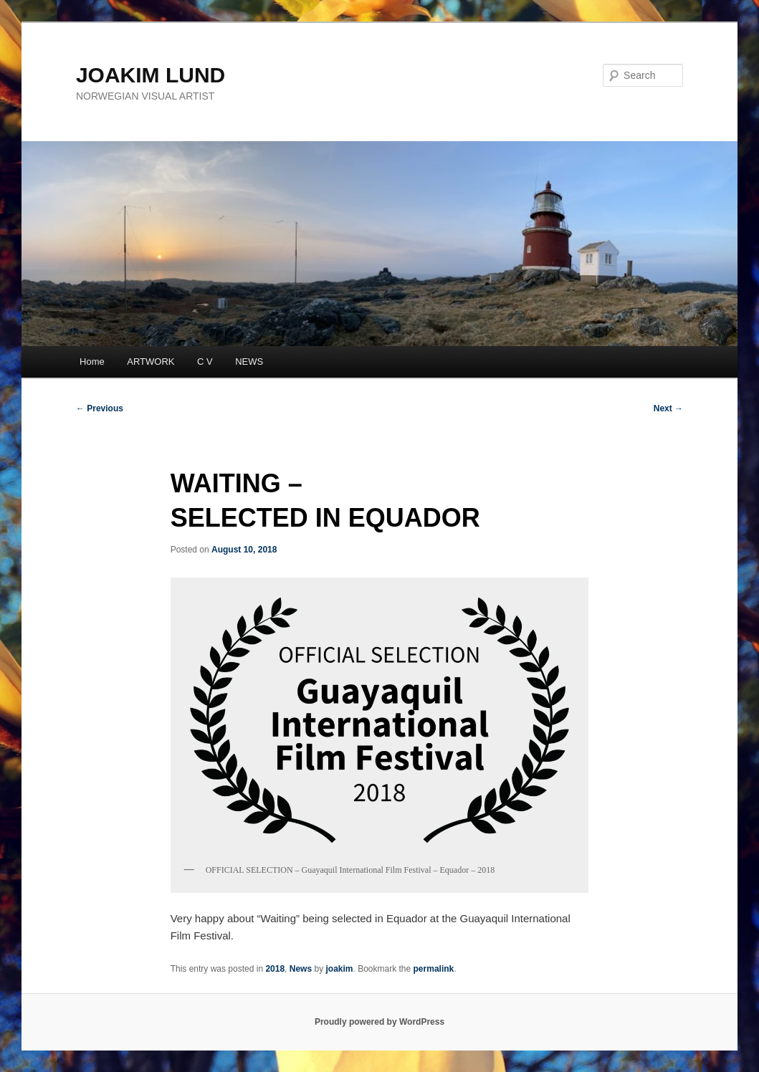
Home (92, 361)
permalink (434, 969)
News (301, 969)
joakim (339, 969)
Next (668, 408)
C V (205, 361)
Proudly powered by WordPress (379, 1022)
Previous (99, 408)
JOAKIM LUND (150, 75)
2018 (275, 969)
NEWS (249, 361)
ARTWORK (150, 361)
